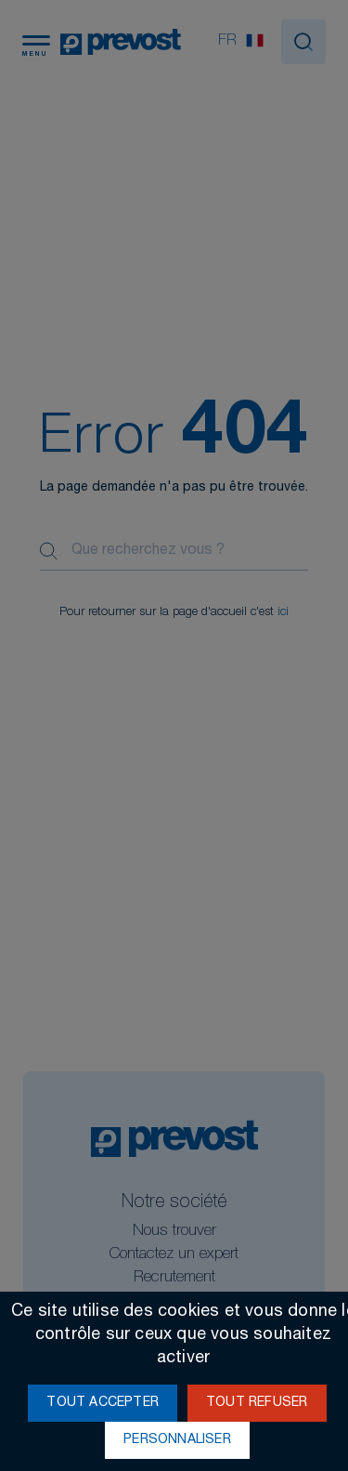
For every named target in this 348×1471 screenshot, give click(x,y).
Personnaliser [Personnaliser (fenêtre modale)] (177, 1440)
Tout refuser (256, 1403)
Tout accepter (102, 1403)
